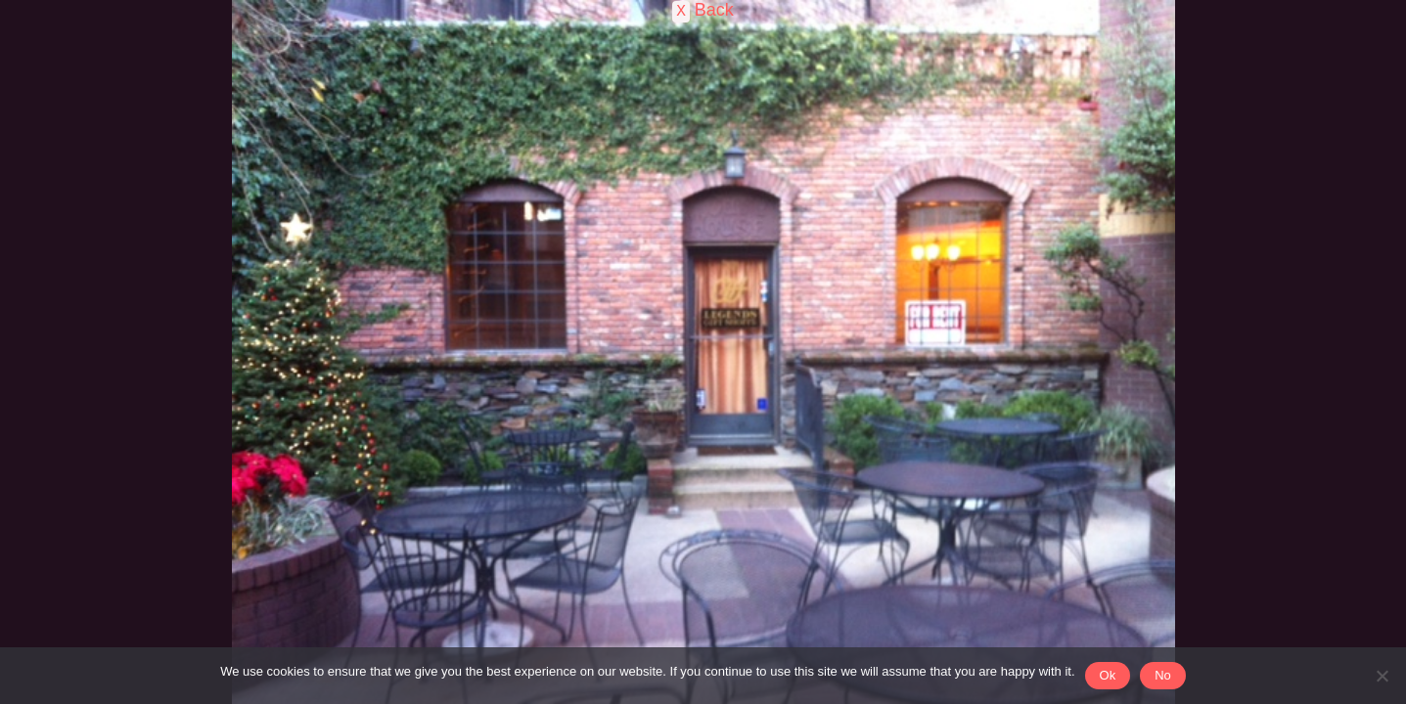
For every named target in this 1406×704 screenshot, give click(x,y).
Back (712, 10)
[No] (1381, 675)
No (1163, 675)
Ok (1108, 675)
